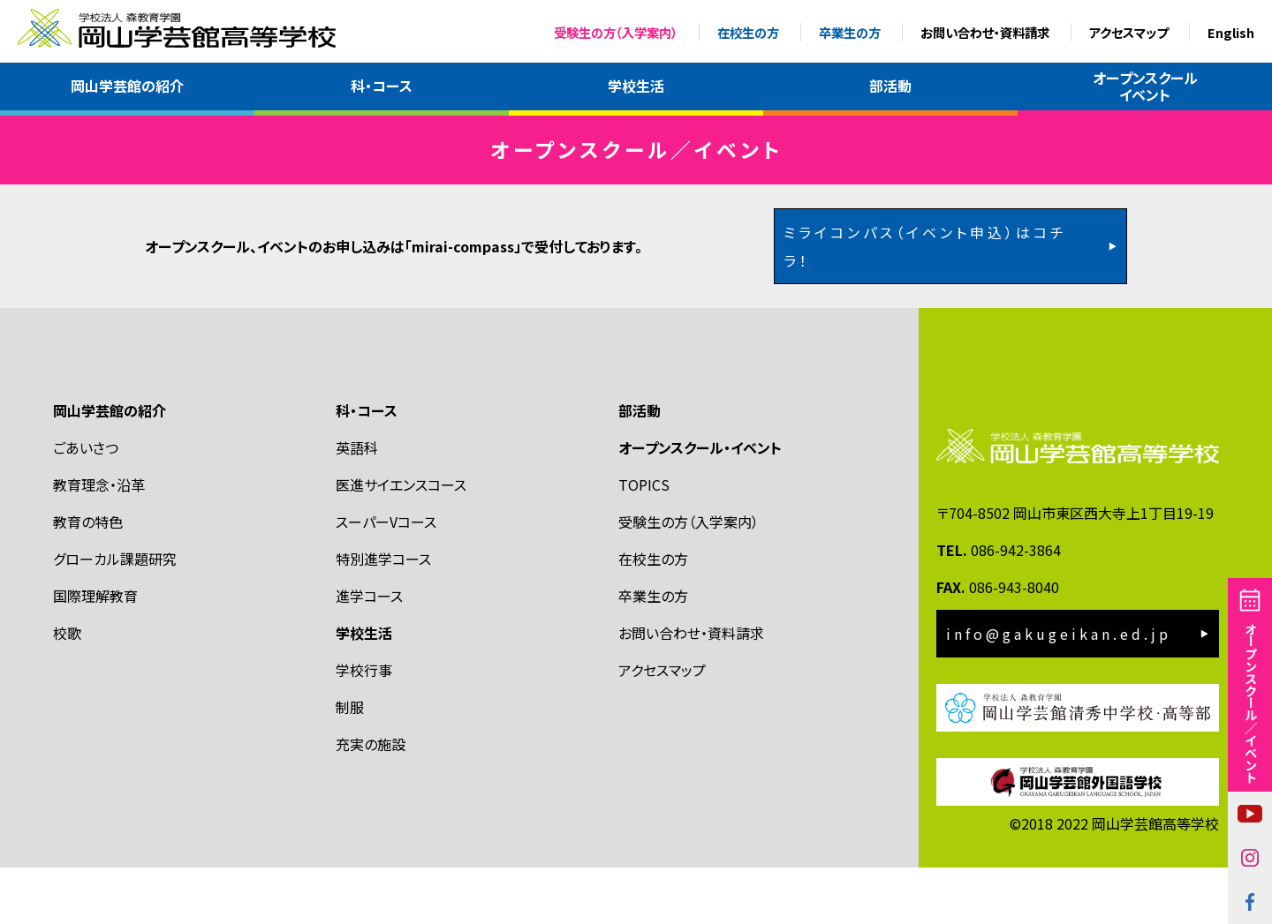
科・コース (382, 85)
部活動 (890, 85)
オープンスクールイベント (1145, 86)
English (1231, 32)
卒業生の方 (850, 32)
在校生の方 (748, 32)
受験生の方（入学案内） (616, 32)
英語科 (357, 503)
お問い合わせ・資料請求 (984, 32)
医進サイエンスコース (401, 540)
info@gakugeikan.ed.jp (1058, 690)
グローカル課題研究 (115, 614)
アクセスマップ (1128, 32)
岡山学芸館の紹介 (127, 85)
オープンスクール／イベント (1250, 702)
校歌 (67, 688)
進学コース (369, 651)
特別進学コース (383, 614)
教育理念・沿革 (99, 540)
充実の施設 (370, 799)
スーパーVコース (386, 577)
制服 (350, 762)
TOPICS (644, 540)
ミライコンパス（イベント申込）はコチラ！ (925, 302)
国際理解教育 (95, 651)
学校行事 (364, 725)
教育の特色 (88, 577)
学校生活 (636, 85)
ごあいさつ (85, 503)
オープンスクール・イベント (700, 503)
